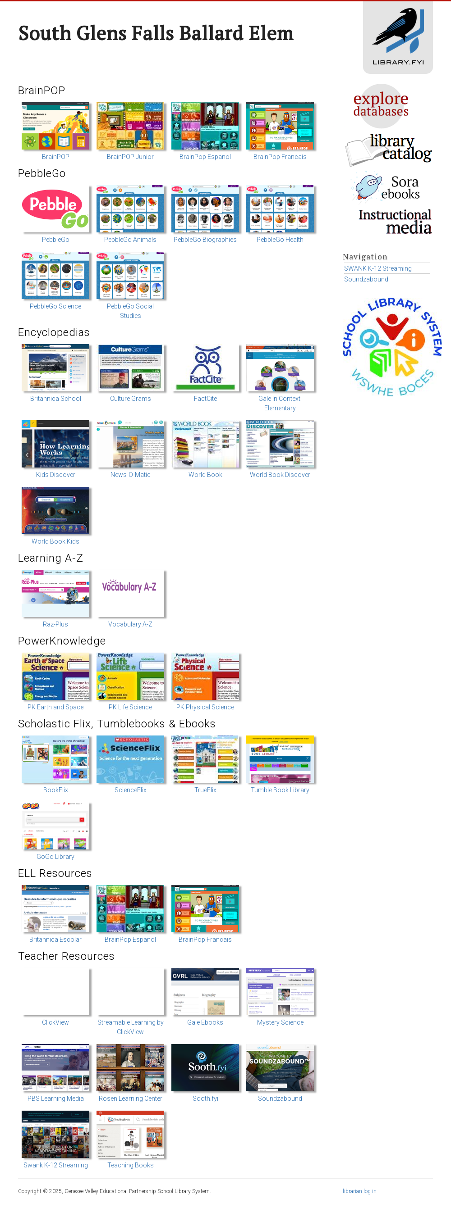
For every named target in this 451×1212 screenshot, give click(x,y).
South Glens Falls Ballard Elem (156, 32)
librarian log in (360, 1191)
